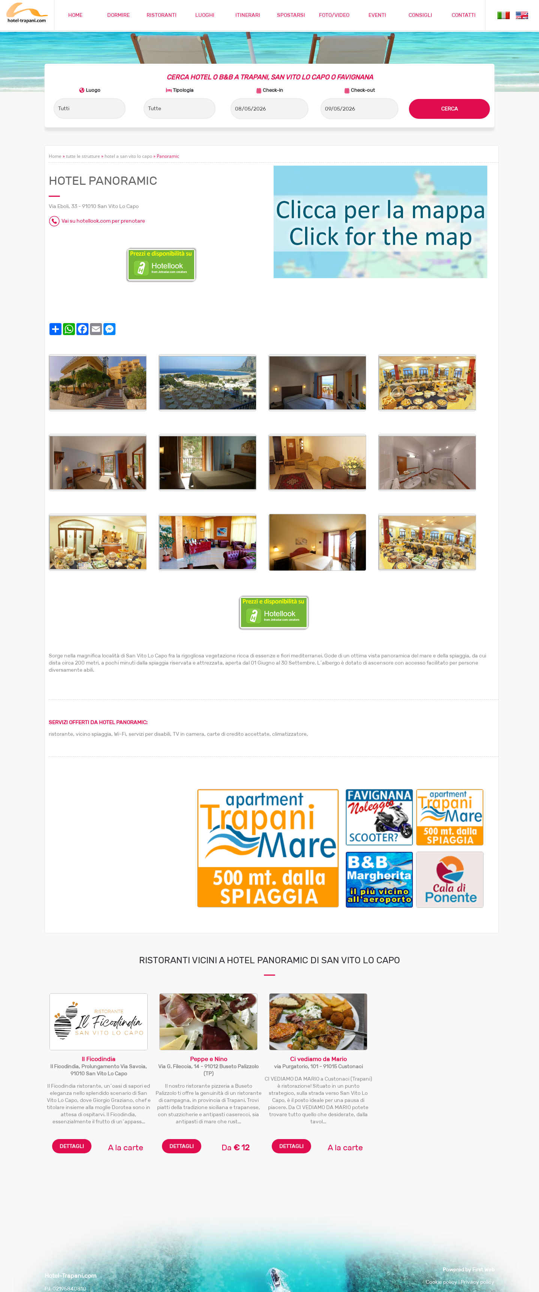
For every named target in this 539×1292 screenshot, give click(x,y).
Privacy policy (477, 1282)
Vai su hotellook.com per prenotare (103, 221)
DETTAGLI (72, 1146)
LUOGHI (204, 15)
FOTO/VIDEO (334, 15)
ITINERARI (247, 15)
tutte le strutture (83, 156)
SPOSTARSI (291, 15)
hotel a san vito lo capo (128, 156)
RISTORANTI (162, 15)
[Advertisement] (123, 841)
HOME (75, 15)
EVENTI (377, 15)
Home (55, 156)
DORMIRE (118, 15)
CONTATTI (464, 15)
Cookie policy (441, 1282)
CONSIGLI (420, 15)
